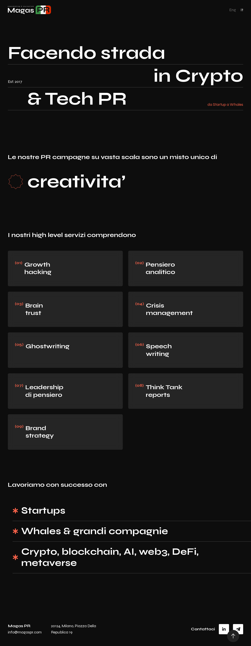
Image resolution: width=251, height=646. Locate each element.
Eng (232, 9)
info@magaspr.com (25, 632)
